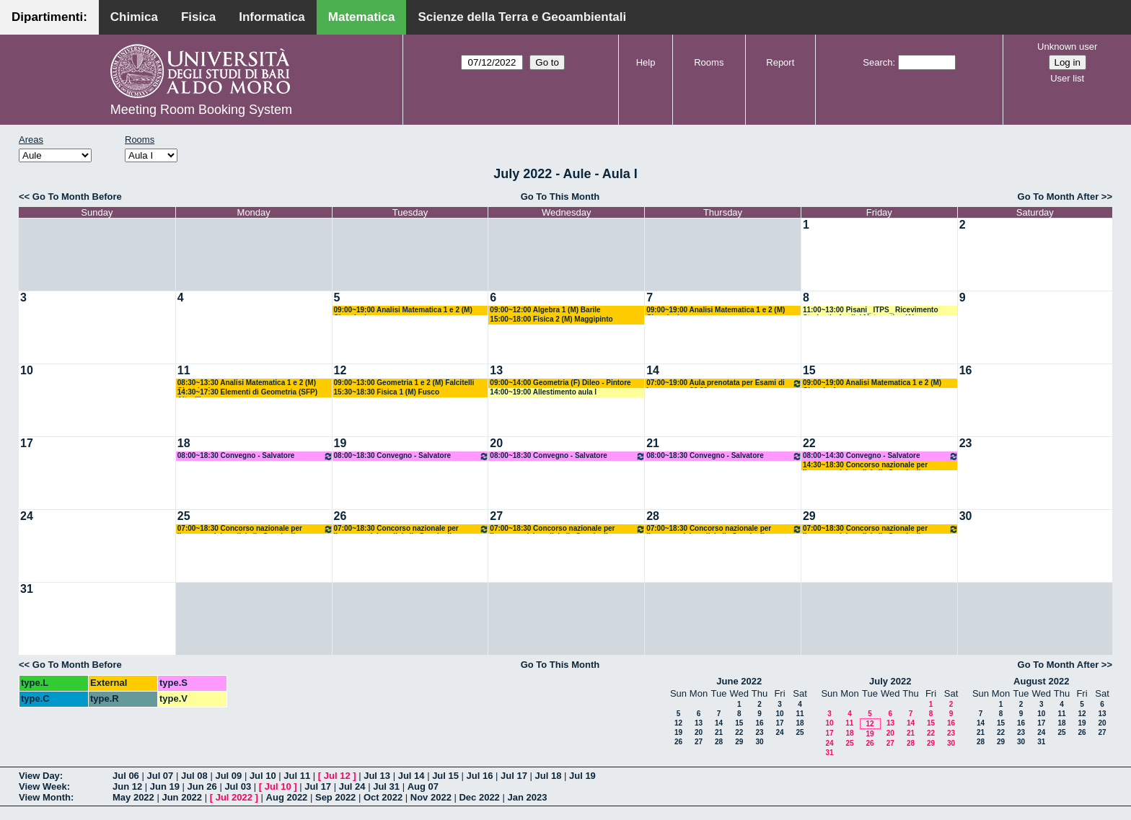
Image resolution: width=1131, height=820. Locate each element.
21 (652, 443)
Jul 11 (296, 775)
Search (877, 62)
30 (965, 516)
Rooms (708, 62)
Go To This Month (560, 196)
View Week (43, 786)
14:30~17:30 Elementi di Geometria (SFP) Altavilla (247, 392)
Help (646, 62)
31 (26, 589)
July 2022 (890, 681)
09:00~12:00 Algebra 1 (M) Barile (545, 310)
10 (26, 370)
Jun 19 (165, 786)
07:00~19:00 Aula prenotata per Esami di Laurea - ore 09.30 (724, 383)
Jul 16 (480, 775)
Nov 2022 (431, 797)
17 (26, 443)
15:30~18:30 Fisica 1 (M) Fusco (386, 392)
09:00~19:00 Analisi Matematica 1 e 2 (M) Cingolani (403, 310)
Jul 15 (445, 775)
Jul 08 (194, 775)
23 (965, 443)
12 (340, 370)
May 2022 (133, 797)
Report (780, 62)
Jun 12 (127, 786)
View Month (45, 797)
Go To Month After (1058, 196)
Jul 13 (377, 775)
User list (1067, 78)
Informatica (272, 17)
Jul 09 (228, 775)
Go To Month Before (77, 196)
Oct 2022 (383, 797)
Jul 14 (411, 775)
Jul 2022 (234, 797)
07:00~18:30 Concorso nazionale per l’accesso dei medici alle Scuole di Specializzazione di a (255, 529)
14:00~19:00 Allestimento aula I (543, 392)
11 (183, 370)
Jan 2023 (527, 797)
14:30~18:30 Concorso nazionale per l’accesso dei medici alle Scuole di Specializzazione (865, 465)
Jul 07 (159, 775)
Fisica (198, 17)
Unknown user (1067, 46)
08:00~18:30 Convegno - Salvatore (255, 456)
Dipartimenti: (49, 17)
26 (340, 516)
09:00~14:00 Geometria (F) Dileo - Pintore (560, 383)
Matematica (361, 17)
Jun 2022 (182, 797)
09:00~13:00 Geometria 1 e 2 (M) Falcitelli (404, 383)
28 (652, 516)
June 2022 (739, 681)
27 (496, 516)
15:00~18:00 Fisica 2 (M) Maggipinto (551, 319)
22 (809, 443)
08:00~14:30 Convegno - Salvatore (881, 456)
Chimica (134, 17)
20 (496, 443)
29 (809, 516)
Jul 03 (237, 786)
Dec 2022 (479, 797)
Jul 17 (514, 775)
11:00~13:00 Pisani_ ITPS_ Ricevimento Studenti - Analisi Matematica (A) (870, 310)
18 (183, 443)
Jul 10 (263, 775)
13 (496, 370)
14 (652, 370)
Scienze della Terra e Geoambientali (522, 17)
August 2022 (1041, 681)
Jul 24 (352, 786)
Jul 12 (337, 775)
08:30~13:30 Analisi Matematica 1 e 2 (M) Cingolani (246, 383)
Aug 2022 (287, 797)
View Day (39, 775)
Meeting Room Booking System (201, 109)
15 (809, 370)
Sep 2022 (335, 797)
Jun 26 (202, 786)
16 (965, 370)
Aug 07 (423, 786)
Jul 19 (582, 775)
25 (183, 516)
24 (26, 516)
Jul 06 (126, 775)
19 (340, 443)
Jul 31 (386, 786)
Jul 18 (548, 775)
